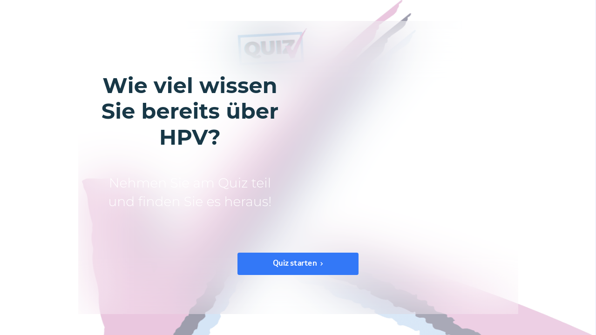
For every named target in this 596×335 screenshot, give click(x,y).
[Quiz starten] (298, 264)
